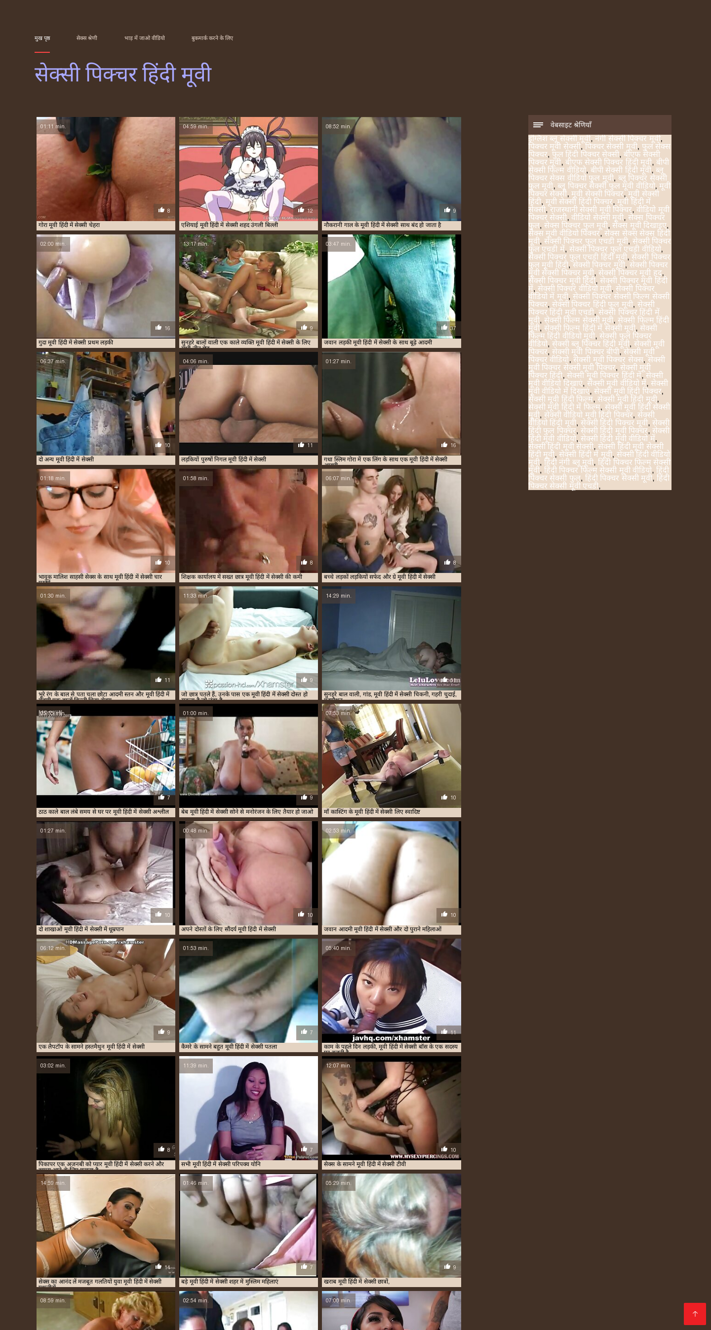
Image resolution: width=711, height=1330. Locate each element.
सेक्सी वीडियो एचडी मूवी (393, 1308)
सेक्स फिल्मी (615, 1268)
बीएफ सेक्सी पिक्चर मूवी (344, 1213)
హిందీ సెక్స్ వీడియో (135, 1260)
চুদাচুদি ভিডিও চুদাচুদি (122, 1308)
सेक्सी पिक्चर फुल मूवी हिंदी (383, 1224)
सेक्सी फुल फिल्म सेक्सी (362, 1284)
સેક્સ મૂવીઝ (321, 1276)
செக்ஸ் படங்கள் (177, 1276)
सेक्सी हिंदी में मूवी (585, 455)
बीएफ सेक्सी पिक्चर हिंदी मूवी (608, 163)
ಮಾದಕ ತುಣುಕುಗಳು (89, 1316)
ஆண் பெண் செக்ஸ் (409, 1276)
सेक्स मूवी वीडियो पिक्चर (564, 234)
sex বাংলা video (384, 1253)
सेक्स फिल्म (260, 1284)
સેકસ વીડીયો (215, 1253)
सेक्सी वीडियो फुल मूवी (503, 1276)
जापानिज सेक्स (370, 1292)
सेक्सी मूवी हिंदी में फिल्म (564, 408)
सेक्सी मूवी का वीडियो (424, 1300)
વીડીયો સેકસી (57, 1253)
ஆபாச (358, 1276)
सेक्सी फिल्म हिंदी (76, 1260)
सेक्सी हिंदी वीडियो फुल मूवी (104, 1300)
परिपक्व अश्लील (579, 1284)
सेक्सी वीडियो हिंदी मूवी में (464, 1292)
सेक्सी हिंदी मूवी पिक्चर (614, 431)
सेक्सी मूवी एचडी (372, 1268)
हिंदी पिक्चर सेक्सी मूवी (618, 479)
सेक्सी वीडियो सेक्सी (563, 1268)
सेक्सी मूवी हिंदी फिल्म (560, 400)
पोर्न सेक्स (241, 1268)
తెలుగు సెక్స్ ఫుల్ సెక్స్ (572, 1253)
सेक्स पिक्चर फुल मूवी (576, 226)
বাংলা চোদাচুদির (619, 1300)
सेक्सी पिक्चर (72, 1276)
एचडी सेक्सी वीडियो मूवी (544, 1308)
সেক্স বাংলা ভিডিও (191, 1268)
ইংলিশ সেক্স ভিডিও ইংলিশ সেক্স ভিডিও (524, 1300)
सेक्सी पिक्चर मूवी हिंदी (561, 281)
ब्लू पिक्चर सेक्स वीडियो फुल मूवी (596, 175)
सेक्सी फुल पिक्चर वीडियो (114, 1235)
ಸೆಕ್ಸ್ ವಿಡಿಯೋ (502, 1260)
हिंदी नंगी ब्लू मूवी (568, 463)
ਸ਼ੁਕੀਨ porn (604, 1308)
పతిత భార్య (102, 1292)
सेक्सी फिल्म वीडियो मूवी (468, 1308)
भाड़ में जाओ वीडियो (144, 38)
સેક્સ (457, 1276)
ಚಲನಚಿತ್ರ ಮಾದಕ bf (518, 1284)
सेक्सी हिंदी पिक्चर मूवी (614, 423)
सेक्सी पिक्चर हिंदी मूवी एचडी (591, 309)
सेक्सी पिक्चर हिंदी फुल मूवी (592, 305)
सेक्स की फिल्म (614, 1276)
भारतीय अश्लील (563, 1276)
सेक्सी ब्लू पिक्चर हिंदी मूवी (591, 345)
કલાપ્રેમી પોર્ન (58, 1268)
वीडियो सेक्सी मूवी (597, 218)
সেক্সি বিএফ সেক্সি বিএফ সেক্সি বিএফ (476, 1253)
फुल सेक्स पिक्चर (241, 1213)
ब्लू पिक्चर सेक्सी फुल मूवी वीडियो (606, 187)
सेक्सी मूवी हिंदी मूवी (627, 400)
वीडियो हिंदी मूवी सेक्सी (204, 1284)
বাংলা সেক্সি (170, 1253)
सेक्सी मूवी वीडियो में (616, 384)
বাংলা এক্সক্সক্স (633, 1260)
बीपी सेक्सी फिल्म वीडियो (469, 1213)
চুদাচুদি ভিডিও (279, 1260)
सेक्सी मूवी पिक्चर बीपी (585, 352)
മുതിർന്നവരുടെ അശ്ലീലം (427, 1260)
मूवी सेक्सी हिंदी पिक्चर (579, 202)
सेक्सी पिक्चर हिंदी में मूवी (448, 1230)
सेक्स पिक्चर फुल (475, 1219)
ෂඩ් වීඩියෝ (629, 1284)
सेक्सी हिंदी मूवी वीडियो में (618, 439)
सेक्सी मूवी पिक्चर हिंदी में (604, 376)
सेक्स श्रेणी (87, 38)
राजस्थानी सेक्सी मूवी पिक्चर (591, 210)
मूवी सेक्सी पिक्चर (597, 194)
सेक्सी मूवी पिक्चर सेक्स (608, 360)
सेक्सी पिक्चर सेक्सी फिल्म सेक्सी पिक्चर (243, 1230)
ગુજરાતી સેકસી (266, 1253)
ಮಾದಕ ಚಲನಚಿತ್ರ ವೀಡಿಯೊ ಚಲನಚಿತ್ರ (211, 1300)
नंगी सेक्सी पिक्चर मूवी (627, 139)
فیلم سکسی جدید (251, 1292)
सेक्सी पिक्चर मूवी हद (630, 273)
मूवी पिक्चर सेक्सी (142, 1219)
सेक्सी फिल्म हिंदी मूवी (558, 1230)
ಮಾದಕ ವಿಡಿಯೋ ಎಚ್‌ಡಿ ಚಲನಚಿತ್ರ (332, 1300)
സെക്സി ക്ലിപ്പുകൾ (442, 1284)
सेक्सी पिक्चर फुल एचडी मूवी (586, 242)
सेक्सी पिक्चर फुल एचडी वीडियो (615, 250)
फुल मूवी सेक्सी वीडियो (495, 1268)
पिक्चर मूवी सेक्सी (554, 147)
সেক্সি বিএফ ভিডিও (115, 1253)
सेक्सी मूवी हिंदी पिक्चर (627, 392)
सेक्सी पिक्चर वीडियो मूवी (574, 289)
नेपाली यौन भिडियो (315, 1292)
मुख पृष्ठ (42, 38)
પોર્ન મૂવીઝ (148, 1284)
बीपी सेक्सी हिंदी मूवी (621, 171)
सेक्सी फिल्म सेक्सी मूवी (578, 321)
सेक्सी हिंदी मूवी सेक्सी (560, 447)
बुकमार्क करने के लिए (212, 38)
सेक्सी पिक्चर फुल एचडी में (175, 1224)
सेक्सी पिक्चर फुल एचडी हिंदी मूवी (577, 258)
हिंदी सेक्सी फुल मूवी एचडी (567, 1260)
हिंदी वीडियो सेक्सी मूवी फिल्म (253, 1276)
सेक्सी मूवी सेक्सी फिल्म (121, 1268)
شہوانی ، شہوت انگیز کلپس (204, 1292)
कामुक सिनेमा (302, 1284)
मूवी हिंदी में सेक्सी (324, 1219)
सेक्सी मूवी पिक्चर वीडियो (331, 1235)
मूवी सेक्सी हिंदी (227, 1219)
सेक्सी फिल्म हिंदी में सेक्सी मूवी (589, 329)
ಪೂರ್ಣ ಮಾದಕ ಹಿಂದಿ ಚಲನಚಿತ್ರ (233, 1308)
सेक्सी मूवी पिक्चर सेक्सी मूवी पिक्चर (596, 364)
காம (170, 1308)
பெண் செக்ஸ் (121, 1276)
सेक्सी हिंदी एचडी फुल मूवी (606, 1292)
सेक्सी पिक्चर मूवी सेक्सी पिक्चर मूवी (499, 1224)
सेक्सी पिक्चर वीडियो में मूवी (168, 1230)
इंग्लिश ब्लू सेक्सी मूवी (559, 139)
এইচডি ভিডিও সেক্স (341, 1260)
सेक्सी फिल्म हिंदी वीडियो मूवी (592, 333)
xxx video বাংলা (324, 1253)
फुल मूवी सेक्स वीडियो (320, 1308)
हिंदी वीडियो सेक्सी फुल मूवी (301, 1268)
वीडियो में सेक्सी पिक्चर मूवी (209, 1260)
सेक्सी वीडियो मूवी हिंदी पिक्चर (588, 416)
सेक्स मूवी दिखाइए (639, 226)
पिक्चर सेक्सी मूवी (611, 147)
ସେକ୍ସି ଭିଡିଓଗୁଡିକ (534, 1292)
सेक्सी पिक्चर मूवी (599, 266)
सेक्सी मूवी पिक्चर (226, 1235)
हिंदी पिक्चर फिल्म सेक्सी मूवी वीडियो (598, 471)
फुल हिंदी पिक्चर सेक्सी (585, 155)
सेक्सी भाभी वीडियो (430, 1268)
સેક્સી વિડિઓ (102, 1284)
